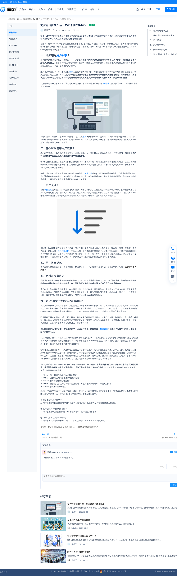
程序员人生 (14, 78)
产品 (22, 9)
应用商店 (71, 9)
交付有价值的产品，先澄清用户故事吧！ (86, 504)
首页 (19, 19)
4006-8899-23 (24, 2)
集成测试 (104, 329)
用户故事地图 (63, 251)
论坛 (92, 9)
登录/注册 (146, 9)
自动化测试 (14, 52)
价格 (50, 9)
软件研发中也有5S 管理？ (79, 552)
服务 (41, 9)
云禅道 (60, 9)
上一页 (162, 466)
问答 (84, 9)
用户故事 (61, 55)
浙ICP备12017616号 (92, 571)
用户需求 (105, 83)
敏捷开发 (37, 19)
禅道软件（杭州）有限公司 (72, 571)
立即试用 (170, 9)
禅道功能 (13, 91)
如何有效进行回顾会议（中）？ (81, 536)
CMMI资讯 (13, 65)
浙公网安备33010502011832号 (113, 571)
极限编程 (13, 45)
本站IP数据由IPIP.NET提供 (165, 571)
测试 (71, 72)
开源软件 (13, 71)
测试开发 (13, 84)
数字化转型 (14, 58)
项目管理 (13, 39)
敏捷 (84, 136)
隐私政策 (3, 572)
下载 (158, 9)
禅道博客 (27, 19)
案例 (32, 9)
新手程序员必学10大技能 (78, 520)
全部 (11, 26)
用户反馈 (88, 173)
